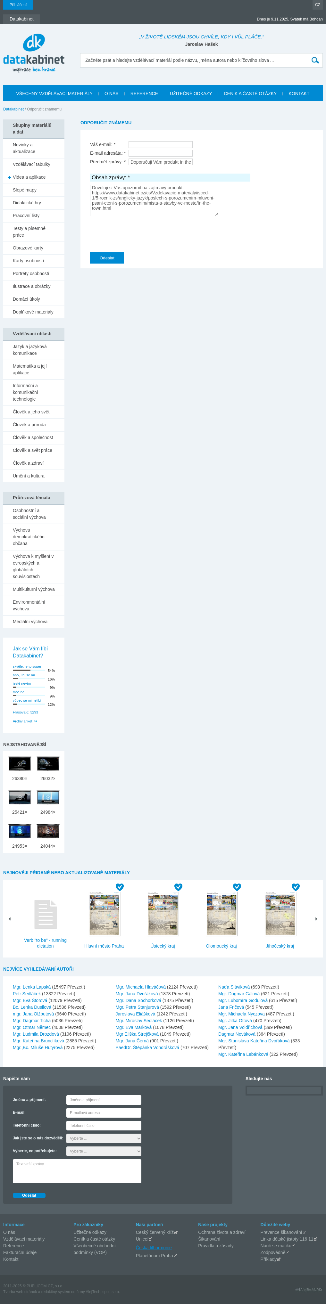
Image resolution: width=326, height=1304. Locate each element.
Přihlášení (18, 5)
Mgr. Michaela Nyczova (242, 1013)
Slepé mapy (25, 189)
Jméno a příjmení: (29, 1099)
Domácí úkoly (26, 299)
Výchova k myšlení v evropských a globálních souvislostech (33, 566)
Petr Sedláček (27, 993)
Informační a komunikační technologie (25, 392)
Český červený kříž (155, 1232)
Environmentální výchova (29, 605)
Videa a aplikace (29, 177)
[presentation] (139, 232)
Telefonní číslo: (27, 1125)
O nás (9, 1232)
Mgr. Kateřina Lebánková (244, 1054)
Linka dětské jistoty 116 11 (287, 1239)
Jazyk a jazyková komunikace (30, 350)
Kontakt (10, 1259)
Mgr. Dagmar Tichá (32, 1020)
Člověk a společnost (33, 437)
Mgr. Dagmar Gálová (239, 993)
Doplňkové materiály (33, 311)
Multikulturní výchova (34, 589)
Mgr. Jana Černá (133, 1040)
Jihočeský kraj (280, 946)
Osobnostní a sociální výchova (29, 514)
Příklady (269, 1259)
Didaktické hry (27, 202)
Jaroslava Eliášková (136, 1013)
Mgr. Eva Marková (134, 1027)
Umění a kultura (29, 475)
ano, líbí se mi (24, 675)
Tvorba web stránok (20, 1292)
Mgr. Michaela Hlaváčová (141, 987)
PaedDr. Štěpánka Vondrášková (148, 1047)
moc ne (18, 692)
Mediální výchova (30, 621)
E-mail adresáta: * (108, 153)
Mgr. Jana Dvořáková (137, 993)
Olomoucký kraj (221, 946)
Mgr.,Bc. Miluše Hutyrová (38, 1047)
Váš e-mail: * (102, 144)
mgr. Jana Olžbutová (34, 1013)
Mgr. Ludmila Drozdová (36, 1034)
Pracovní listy (26, 215)
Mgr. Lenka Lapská (32, 987)
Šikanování (209, 1239)
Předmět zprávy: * (108, 161)
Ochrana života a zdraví (222, 1232)
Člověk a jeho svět (31, 411)
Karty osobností (28, 260)
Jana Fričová (231, 1007)
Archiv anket (22, 721)
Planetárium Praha (154, 1255)
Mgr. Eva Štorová (30, 1000)
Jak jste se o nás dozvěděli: (38, 1138)
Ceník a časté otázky (94, 1239)
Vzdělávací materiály (24, 1239)
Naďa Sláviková (234, 987)
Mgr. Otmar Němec (32, 1027)
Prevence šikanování (281, 1232)
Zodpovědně (273, 1252)
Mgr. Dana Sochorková (139, 1000)
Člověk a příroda (29, 424)
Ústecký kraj (162, 946)
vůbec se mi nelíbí (27, 700)
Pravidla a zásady (216, 1245)
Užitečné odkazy (89, 1232)
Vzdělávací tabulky (31, 164)
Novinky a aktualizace (24, 148)
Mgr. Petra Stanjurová (138, 1007)
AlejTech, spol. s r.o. (103, 1292)
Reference (13, 1245)
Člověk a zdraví (28, 463)
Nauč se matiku (276, 1245)
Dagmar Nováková (237, 1034)
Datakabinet (13, 109)
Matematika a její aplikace (30, 369)
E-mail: (19, 1112)
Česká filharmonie (154, 1247)
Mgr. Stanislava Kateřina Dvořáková (254, 1040)
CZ (317, 5)
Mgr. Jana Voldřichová (241, 1027)
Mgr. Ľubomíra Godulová (243, 1000)
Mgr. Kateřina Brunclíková (39, 1040)
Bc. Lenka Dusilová (33, 1007)
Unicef (142, 1239)
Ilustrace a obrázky (32, 286)
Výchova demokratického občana (29, 536)
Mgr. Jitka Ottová (235, 1020)
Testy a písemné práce (29, 232)
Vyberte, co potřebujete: (35, 1151)
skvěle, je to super (27, 666)
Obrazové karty (28, 247)
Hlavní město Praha (104, 946)
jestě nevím (22, 683)
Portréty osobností (31, 273)
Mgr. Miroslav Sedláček (139, 1020)
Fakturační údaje (20, 1252)
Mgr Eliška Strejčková (138, 1034)
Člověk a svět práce (32, 450)
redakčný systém (55, 1292)
